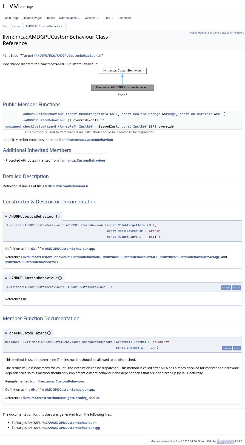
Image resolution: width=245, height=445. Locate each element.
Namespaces (69, 18)
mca (17, 26)
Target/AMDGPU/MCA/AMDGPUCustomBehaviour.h (61, 56)
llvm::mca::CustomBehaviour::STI (31, 262)
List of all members (233, 32)
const (72, 114)
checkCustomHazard (39, 126)
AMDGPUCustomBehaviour (44, 26)
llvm (5, 26)
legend (122, 94)
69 (33, 389)
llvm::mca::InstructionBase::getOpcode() (55, 398)
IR (152, 126)
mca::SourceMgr (146, 114)
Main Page (11, 18)
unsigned (13, 126)
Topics (50, 18)
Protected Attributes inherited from (54, 160)
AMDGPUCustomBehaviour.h (65, 186)
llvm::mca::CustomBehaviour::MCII (131, 257)
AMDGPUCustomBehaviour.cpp (69, 248)
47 (30, 186)
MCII (220, 114)
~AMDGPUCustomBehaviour (44, 120)
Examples (124, 18)
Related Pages (32, 18)
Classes (92, 18)
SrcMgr (170, 114)
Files (109, 18)
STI (115, 114)
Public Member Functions (204, 32)
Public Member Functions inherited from (58, 139)
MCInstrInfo (201, 114)
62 (33, 248)
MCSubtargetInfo (93, 114)
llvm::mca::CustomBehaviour (90, 139)
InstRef (86, 126)
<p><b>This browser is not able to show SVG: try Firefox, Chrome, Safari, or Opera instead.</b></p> (122, 79)
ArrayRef (67, 126)
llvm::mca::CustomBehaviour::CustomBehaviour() (62, 257)
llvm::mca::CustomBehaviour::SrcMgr (189, 257)
